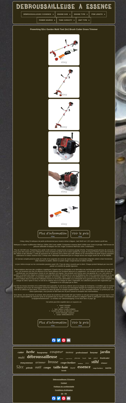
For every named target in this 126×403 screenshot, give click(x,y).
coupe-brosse (69, 358)
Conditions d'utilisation (64, 390)
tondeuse (80, 363)
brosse (53, 362)
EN (62, 394)
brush (84, 358)
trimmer (104, 363)
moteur (69, 352)
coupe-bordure (68, 362)
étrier (87, 363)
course (61, 358)
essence (84, 366)
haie (89, 358)
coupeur (56, 352)
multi (21, 357)
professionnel (82, 352)
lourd (72, 368)
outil (38, 367)
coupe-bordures (98, 368)
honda (63, 371)
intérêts (108, 368)
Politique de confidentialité (64, 387)
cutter (21, 352)
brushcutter (104, 358)
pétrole (29, 367)
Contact (64, 383)
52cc (20, 367)
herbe (30, 352)
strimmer (40, 362)
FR (66, 394)
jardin (105, 352)
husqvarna (42, 352)
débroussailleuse (42, 356)
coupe (47, 367)
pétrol (96, 358)
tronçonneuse (26, 363)
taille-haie (60, 367)
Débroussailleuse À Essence (64, 379)
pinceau (77, 358)
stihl (95, 362)
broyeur (94, 352)
